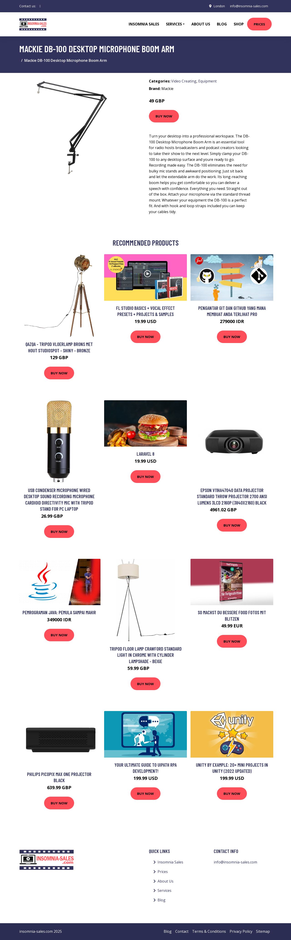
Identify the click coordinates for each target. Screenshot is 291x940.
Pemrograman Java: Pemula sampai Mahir (59, 612)
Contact (181, 931)
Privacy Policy (241, 931)
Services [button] (174, 24)
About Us (200, 24)
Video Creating (183, 81)
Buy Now (164, 116)
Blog (222, 24)
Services (164, 890)
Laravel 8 (145, 454)
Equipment (207, 81)
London (219, 6)
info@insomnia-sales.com (249, 6)
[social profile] (40, 6)
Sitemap (263, 931)
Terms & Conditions (209, 931)
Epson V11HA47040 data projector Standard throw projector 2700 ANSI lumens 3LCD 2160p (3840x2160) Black (232, 496)
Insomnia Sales (144, 24)
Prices (259, 24)
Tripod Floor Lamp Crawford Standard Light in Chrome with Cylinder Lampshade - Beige (146, 655)
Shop (239, 24)
